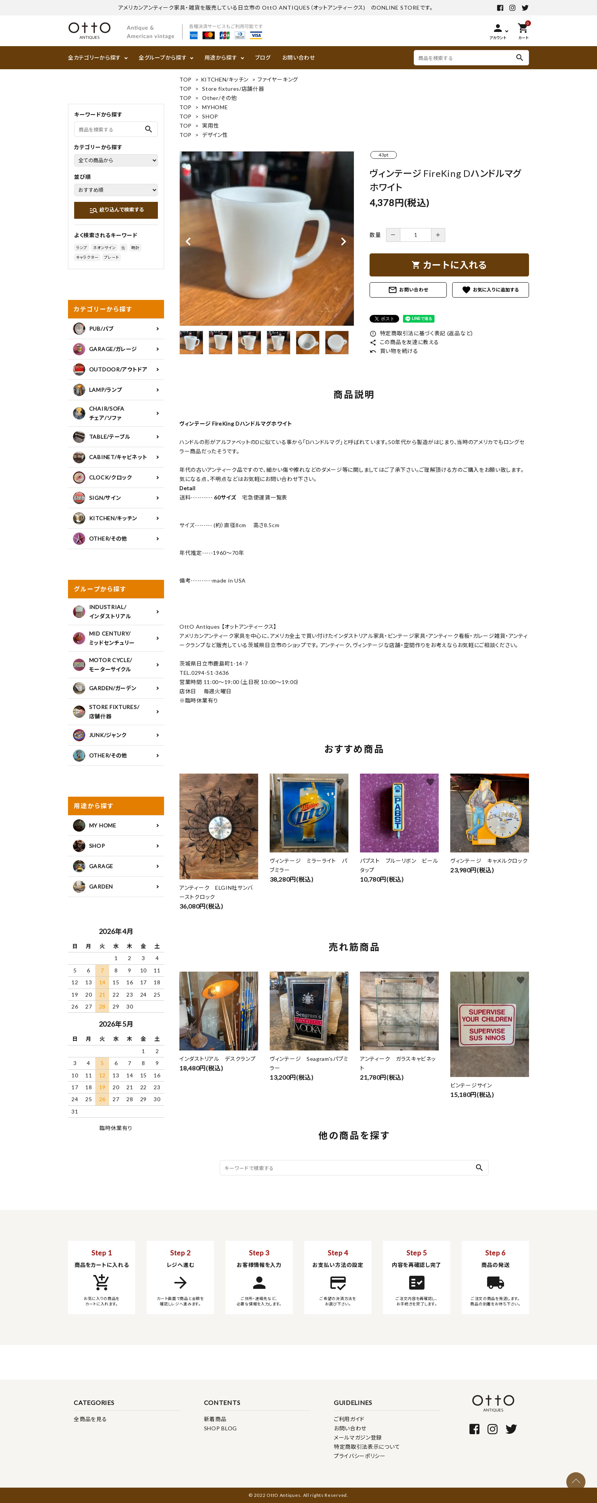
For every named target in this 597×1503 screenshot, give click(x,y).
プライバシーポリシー (360, 1456)
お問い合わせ (298, 57)
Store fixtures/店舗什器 (233, 88)
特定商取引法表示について (367, 1446)
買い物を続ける (394, 351)
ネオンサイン (104, 247)
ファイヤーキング (277, 79)
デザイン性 (215, 134)
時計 (135, 247)
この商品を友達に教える (404, 342)
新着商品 (215, 1419)
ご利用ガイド (349, 1419)
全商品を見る (90, 1419)
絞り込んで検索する (116, 210)
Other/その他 (219, 98)
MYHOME (215, 107)
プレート (111, 257)
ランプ (81, 247)
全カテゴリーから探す (94, 57)
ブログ (263, 57)
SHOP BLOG (220, 1428)
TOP (185, 79)
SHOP (210, 116)
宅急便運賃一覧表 (262, 497)
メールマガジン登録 (358, 1437)
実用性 (210, 125)
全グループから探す (163, 57)
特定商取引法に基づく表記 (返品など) (421, 333)
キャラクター (87, 257)
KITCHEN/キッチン (225, 79)
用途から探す (220, 57)
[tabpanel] (266, 238)
